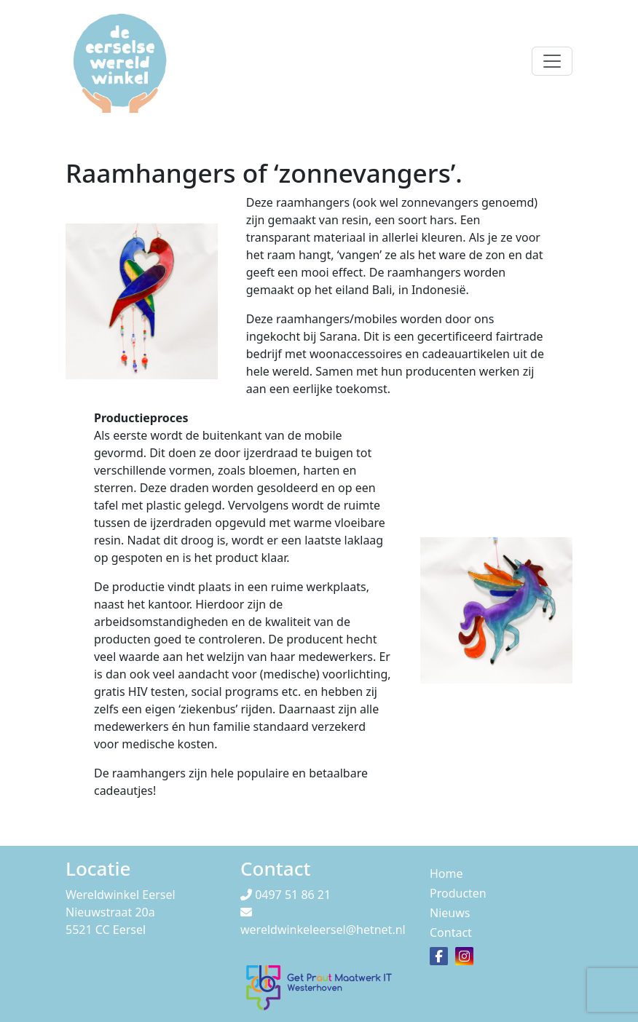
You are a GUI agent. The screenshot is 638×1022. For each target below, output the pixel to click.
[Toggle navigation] (552, 61)
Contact (451, 932)
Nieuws (450, 913)
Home (446, 873)
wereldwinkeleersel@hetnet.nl (323, 930)
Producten (458, 893)
